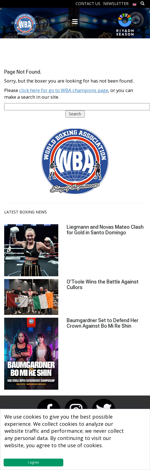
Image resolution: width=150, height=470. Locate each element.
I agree (33, 462)
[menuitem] (134, 3)
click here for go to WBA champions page (63, 90)
